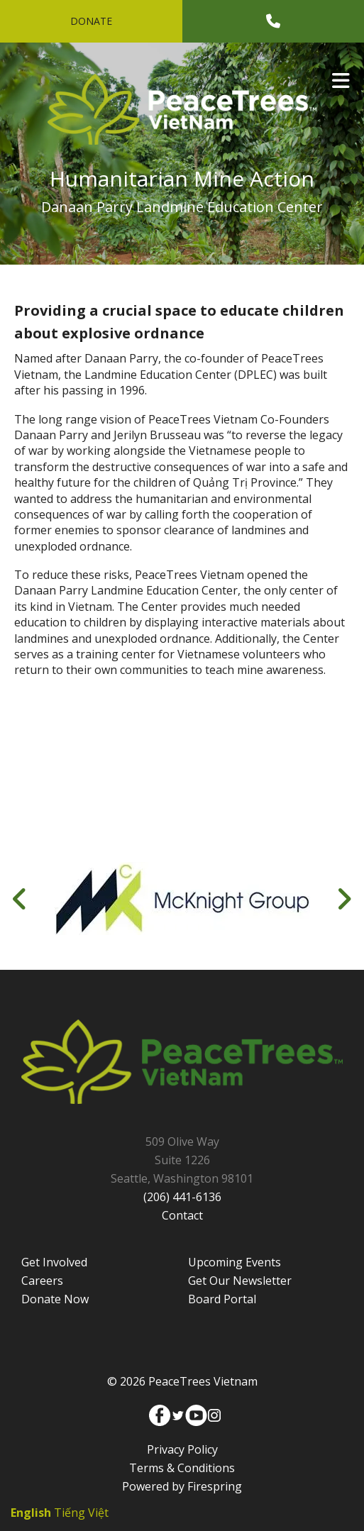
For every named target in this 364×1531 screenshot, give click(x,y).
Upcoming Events (234, 1262)
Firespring (214, 1486)
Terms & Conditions (182, 1468)
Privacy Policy (182, 1449)
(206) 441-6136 (182, 1197)
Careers (42, 1280)
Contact (182, 1215)
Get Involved (54, 1262)
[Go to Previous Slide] (20, 899)
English (31, 1512)
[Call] (273, 21)
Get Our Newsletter (240, 1280)
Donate (91, 21)
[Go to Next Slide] (344, 899)
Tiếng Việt (81, 1512)
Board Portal (222, 1299)
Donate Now (55, 1299)
